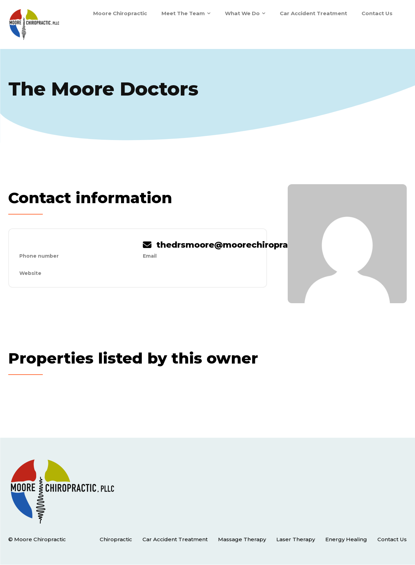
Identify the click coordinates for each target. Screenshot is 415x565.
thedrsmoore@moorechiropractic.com (241, 245)
